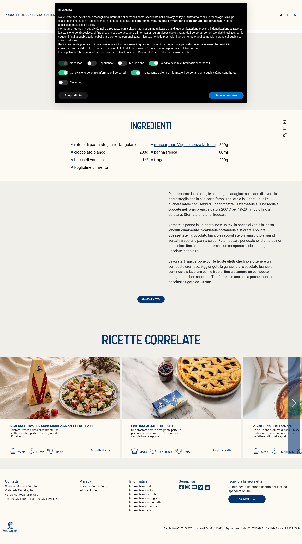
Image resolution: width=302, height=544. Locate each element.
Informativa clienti (140, 486)
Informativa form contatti (145, 502)
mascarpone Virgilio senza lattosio (185, 144)
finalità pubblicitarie (81, 36)
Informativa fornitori (141, 490)
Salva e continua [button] (226, 95)
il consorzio (32, 15)
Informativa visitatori (142, 510)
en (294, 15)
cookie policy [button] (87, 24)
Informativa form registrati (145, 498)
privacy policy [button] (174, 17)
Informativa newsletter (143, 506)
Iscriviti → (247, 499)
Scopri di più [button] (73, 95)
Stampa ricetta (151, 299)
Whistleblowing (89, 490)
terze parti (120, 28)
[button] (294, 403)
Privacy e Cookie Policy (94, 486)
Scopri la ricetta (100, 450)
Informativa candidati (142, 494)
